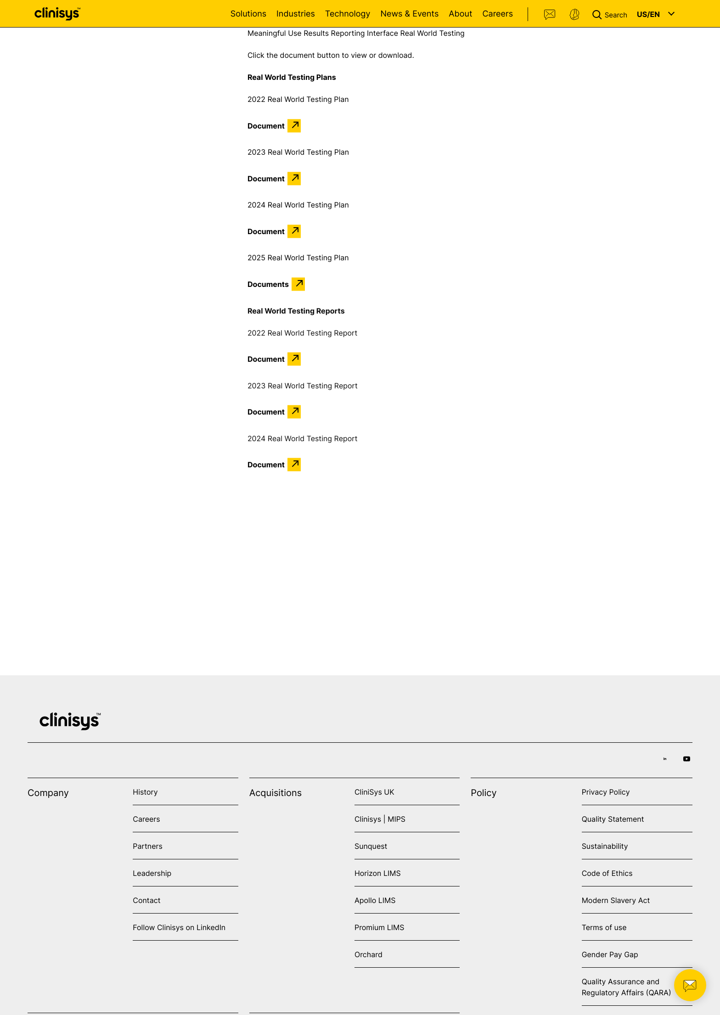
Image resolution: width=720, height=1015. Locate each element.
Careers (497, 14)
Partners (148, 846)
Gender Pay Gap (610, 954)
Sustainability (605, 846)
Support (574, 14)
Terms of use (604, 927)
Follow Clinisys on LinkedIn (179, 927)
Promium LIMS (379, 927)
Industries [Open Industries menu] (295, 14)
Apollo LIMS (374, 900)
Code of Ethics (607, 873)
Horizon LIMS (377, 873)
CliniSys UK (374, 791)
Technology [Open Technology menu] (348, 14)
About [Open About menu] (460, 14)
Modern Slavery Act (616, 900)
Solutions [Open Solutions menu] (248, 14)
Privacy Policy (606, 791)
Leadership (152, 873)
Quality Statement (613, 819)
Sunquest (370, 846)
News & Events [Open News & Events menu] (409, 14)
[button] (611, 14)
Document (266, 125)
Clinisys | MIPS (379, 819)
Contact (550, 14)
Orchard (368, 954)
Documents (268, 284)
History (145, 791)
